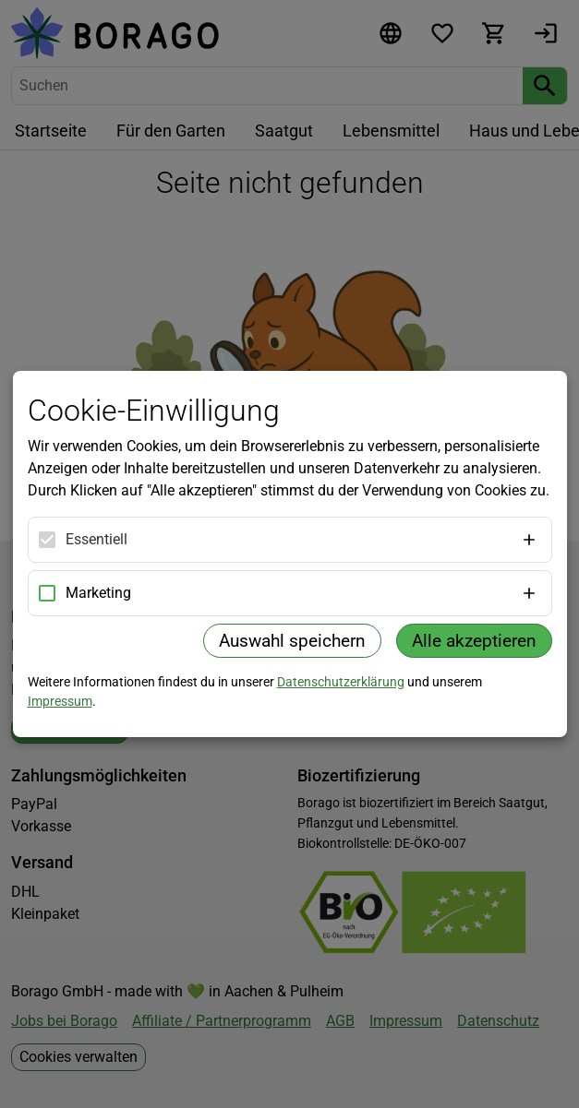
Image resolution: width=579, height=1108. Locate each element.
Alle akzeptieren (474, 640)
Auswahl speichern (292, 640)
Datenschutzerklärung (340, 681)
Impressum (60, 701)
